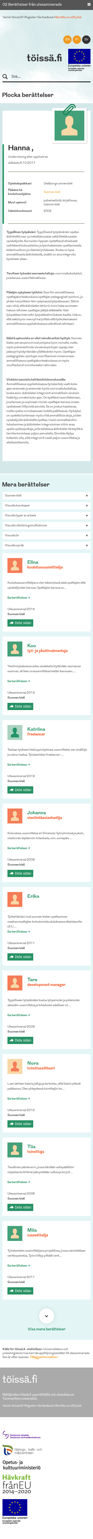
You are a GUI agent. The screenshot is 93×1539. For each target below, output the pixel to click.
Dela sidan (23, 623)
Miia (32, 1230)
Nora (32, 1063)
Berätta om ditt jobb (68, 17)
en (67, 39)
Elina (32, 562)
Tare (32, 980)
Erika (33, 896)
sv (86, 39)
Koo (31, 646)
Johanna (36, 813)
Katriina (36, 729)
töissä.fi (44, 59)
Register (30, 17)
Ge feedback (46, 17)
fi (76, 39)
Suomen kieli (52, 192)
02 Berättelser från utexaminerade (32, 5)
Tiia (31, 1147)
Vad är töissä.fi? (13, 17)
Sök (7, 77)
